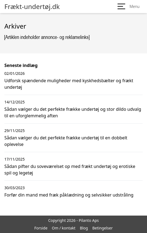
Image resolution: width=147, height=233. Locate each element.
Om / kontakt (64, 228)
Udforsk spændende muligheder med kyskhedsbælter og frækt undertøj (68, 84)
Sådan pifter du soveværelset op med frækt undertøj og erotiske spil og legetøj (69, 169)
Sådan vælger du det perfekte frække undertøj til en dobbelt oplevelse (65, 141)
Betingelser (102, 228)
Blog (84, 228)
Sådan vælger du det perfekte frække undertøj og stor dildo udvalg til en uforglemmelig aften (72, 112)
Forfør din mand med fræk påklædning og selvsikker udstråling (68, 195)
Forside (40, 228)
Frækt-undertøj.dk (32, 6)
